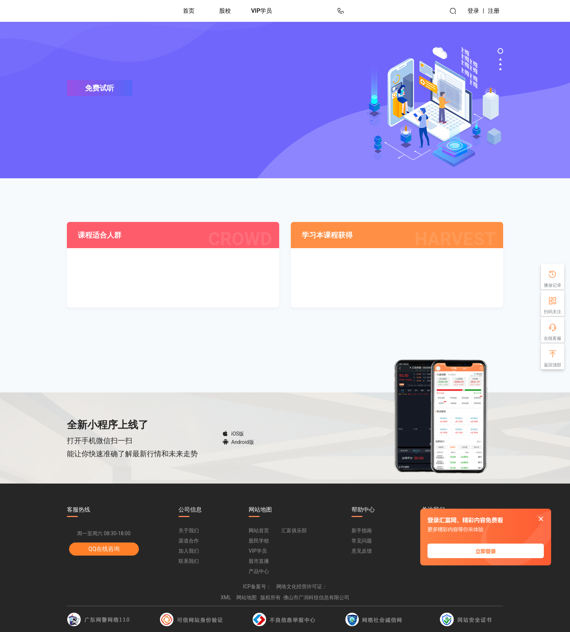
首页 (188, 10)
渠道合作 (188, 541)
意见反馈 (362, 551)
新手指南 (362, 530)
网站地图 (246, 597)
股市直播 (259, 561)
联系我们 (188, 561)
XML (226, 597)
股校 (225, 10)
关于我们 (188, 530)
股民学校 (259, 541)
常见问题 (362, 541)
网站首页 (259, 530)
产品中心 (259, 571)
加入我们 (188, 551)
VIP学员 (261, 10)
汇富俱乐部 (294, 530)
